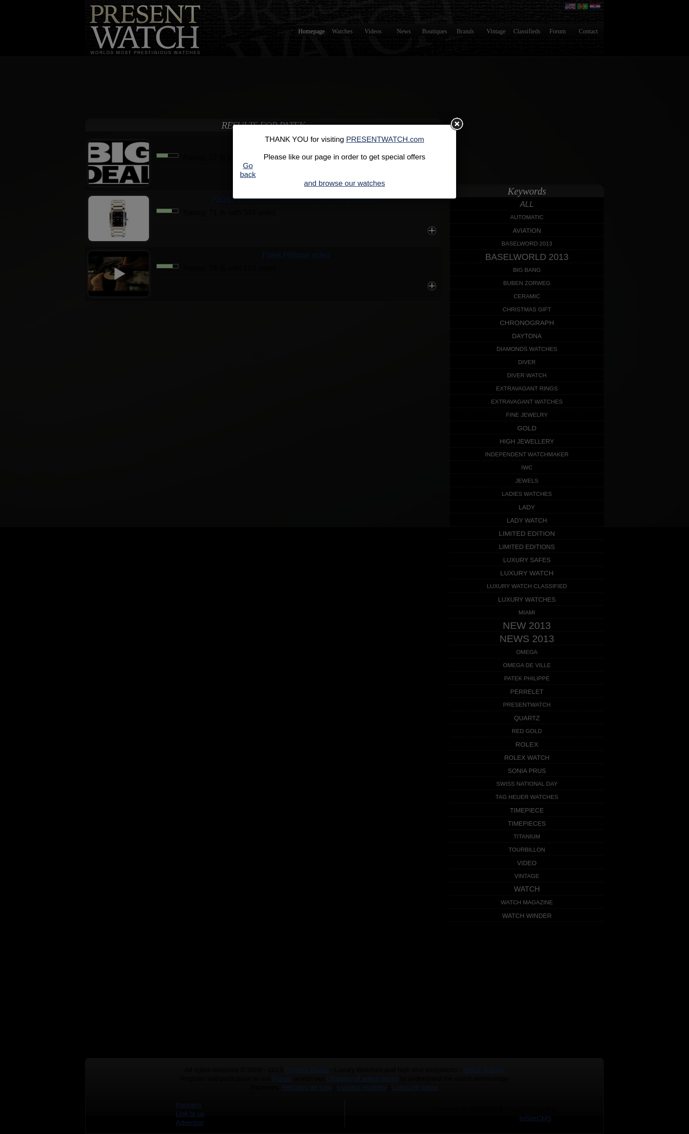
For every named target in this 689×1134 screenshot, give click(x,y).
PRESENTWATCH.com (385, 139)
